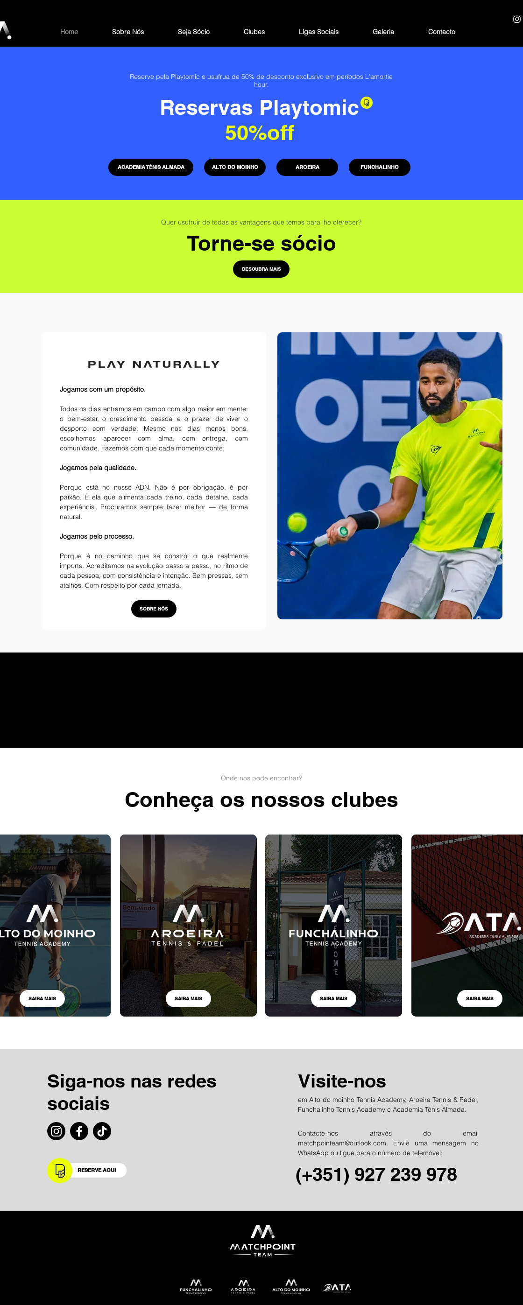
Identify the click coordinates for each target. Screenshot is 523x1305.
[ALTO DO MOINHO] (235, 167)
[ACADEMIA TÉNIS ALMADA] (150, 167)
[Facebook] (79, 1131)
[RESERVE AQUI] (98, 1170)
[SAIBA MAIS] (42, 998)
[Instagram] (517, 19)
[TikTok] (102, 1131)
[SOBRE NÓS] (154, 608)
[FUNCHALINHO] (379, 167)
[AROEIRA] (307, 167)
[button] (254, 31)
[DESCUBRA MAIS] (261, 269)
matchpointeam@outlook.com (342, 1143)
